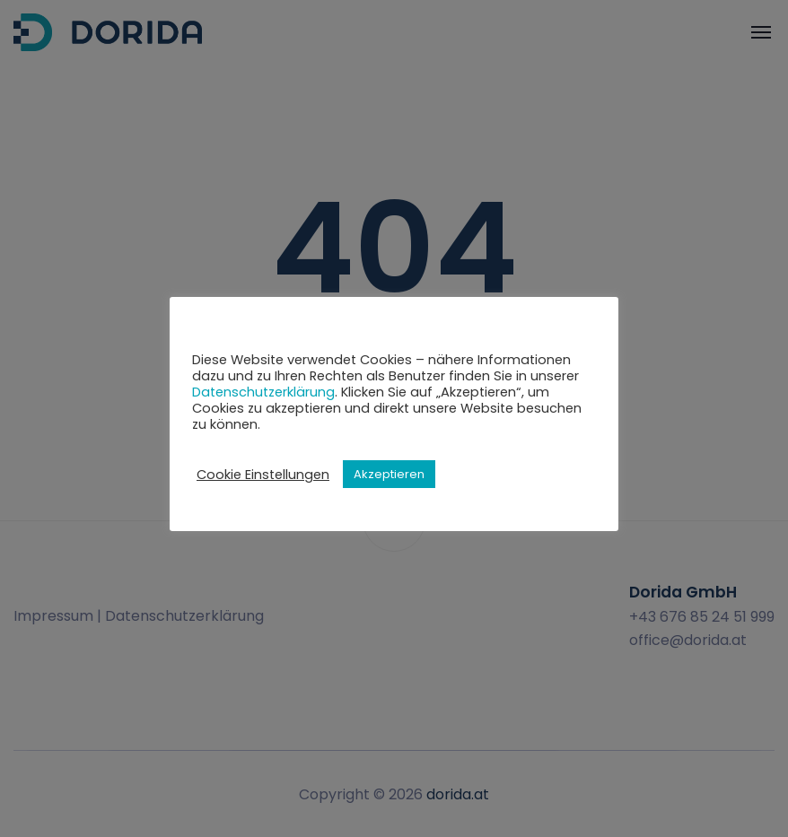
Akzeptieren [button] (389, 474)
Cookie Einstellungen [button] (263, 474)
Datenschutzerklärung (263, 392)
